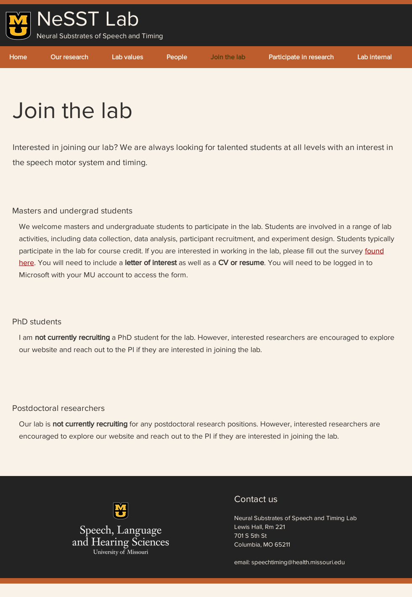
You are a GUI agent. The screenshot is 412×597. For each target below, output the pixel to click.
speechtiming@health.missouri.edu (298, 561)
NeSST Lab (88, 18)
